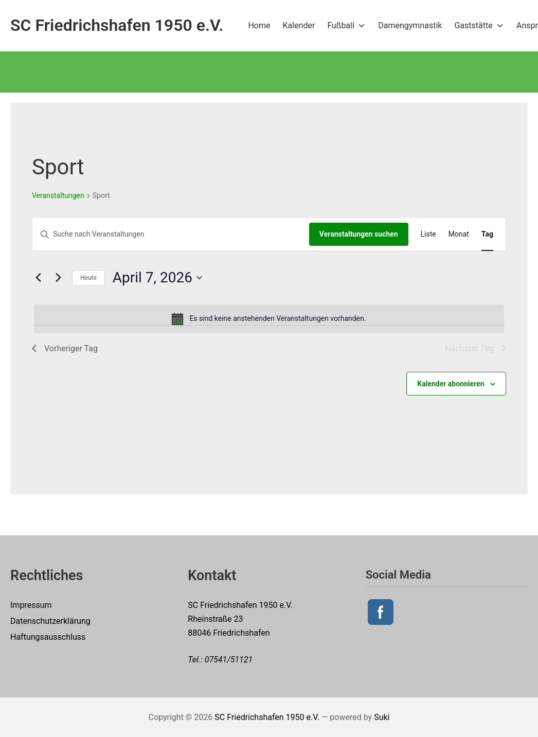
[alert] (269, 318)
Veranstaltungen (58, 195)
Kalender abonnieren (450, 384)
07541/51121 (229, 659)
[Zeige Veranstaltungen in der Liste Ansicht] (428, 234)
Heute (88, 277)
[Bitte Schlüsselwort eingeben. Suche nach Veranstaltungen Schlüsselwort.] (170, 234)
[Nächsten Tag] (58, 278)
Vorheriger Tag (65, 348)
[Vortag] (38, 278)
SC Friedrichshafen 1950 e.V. (266, 717)
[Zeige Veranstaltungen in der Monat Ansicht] (459, 234)
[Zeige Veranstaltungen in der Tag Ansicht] (487, 234)
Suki (381, 717)
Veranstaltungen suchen (358, 234)
